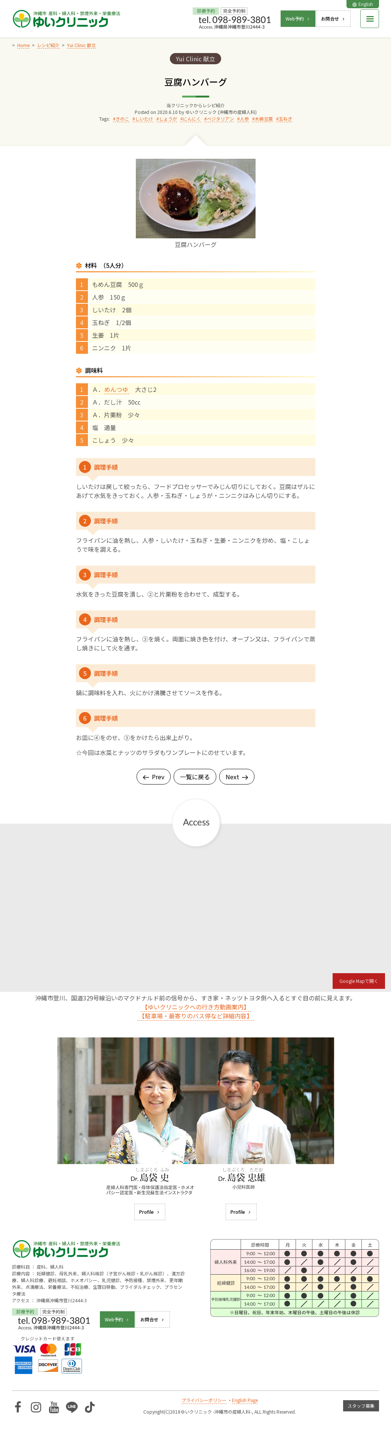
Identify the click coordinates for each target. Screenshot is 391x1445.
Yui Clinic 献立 (195, 58)
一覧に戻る (195, 776)
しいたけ (144, 118)
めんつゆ (116, 389)
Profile (150, 1212)
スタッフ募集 (361, 1405)
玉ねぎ (285, 118)
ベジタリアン (220, 118)
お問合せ (333, 18)
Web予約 (298, 18)
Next (237, 776)
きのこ (122, 118)
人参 (244, 118)
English (362, 4)
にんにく (192, 118)
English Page (245, 1400)
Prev (153, 776)
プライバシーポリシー (203, 1400)
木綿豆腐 (264, 118)
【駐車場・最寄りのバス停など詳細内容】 (196, 1015)
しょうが (168, 118)
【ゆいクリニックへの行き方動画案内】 (196, 1006)
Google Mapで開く (358, 981)
